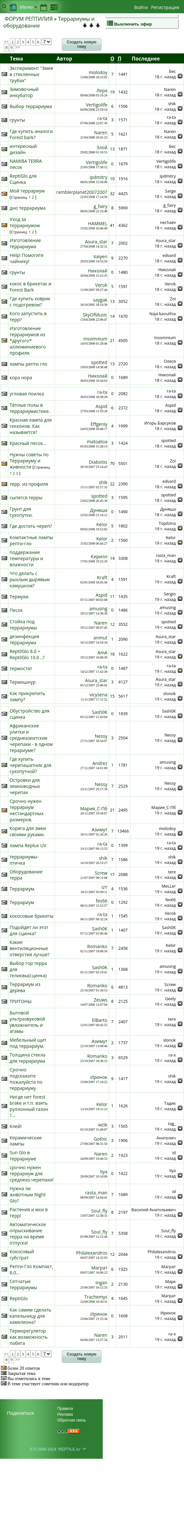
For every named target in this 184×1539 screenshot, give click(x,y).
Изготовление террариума (25, 243)
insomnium (95, 339)
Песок (16, 610)
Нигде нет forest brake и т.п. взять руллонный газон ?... (29, 1106)
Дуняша (98, 510)
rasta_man (96, 1193)
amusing (98, 608)
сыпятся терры (26, 497)
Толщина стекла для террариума (28, 1058)
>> (17, 47)
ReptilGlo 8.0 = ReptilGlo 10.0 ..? (27, 654)
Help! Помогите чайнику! (27, 258)
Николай (98, 271)
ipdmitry (98, 177)
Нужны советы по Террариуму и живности (29, 460)
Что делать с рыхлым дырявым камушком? (30, 579)
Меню (28, 7)
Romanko (97, 946)
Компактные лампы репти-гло (31, 540)
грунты (17, 120)
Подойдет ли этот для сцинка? (29, 930)
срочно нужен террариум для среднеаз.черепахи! (32, 1173)
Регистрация (165, 7)
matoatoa (97, 441)
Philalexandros (91, 1253)
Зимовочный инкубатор (24, 92)
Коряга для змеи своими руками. (28, 831)
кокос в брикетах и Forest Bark (30, 287)
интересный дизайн (23, 149)
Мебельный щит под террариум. (28, 1043)
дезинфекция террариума (24, 639)
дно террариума (28, 208)
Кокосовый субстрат (22, 1254)
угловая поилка (27, 394)
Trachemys (95, 1297)
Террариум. (22, 889)
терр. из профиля (29, 484)
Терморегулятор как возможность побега (29, 1337)
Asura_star (96, 241)
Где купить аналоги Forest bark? (31, 134)
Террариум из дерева (25, 987)
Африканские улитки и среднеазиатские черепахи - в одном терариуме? (31, 738)
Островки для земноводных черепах (25, 786)
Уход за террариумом (25, 222)
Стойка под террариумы (23, 624)
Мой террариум (27, 191)
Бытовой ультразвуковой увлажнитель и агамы (27, 1022)
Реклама (65, 1414)
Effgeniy (99, 424)
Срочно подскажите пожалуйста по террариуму (26, 1079)
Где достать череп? (31, 526)
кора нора (21, 377)
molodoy (98, 72)
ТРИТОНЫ (21, 1001)
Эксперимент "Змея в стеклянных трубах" (31, 74)
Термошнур (23, 682)
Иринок (99, 1077)
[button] (82, 44)
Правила (65, 1408)
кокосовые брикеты (32, 916)
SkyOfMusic (95, 315)
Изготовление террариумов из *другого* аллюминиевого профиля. (28, 340)
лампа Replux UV (28, 845)
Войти (141, 7)
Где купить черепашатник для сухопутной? (31, 765)
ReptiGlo (19, 1298)
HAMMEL (97, 223)
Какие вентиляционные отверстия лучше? (30, 948)
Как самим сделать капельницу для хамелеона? (30, 1316)
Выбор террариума (31, 106)
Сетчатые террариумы (23, 1284)
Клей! (16, 1126)
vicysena (98, 695)
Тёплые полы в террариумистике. (30, 408)
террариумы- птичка (24, 860)
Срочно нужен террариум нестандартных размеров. (27, 810)
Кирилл (99, 556)
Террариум (22, 902)
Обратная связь (71, 1420)
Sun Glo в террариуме (23, 1155)
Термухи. (20, 596)
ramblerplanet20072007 (82, 192)
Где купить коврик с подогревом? (30, 301)
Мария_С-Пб (94, 808)
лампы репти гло (28, 364)
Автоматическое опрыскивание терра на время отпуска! (28, 1233)
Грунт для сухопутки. (21, 512)
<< (7, 41)
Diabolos (98, 462)
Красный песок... (28, 443)
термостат (21, 668)
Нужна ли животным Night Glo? (28, 1194)
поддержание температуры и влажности (26, 558)
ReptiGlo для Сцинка (23, 179)
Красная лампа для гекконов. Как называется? (31, 426)
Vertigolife (96, 105)
